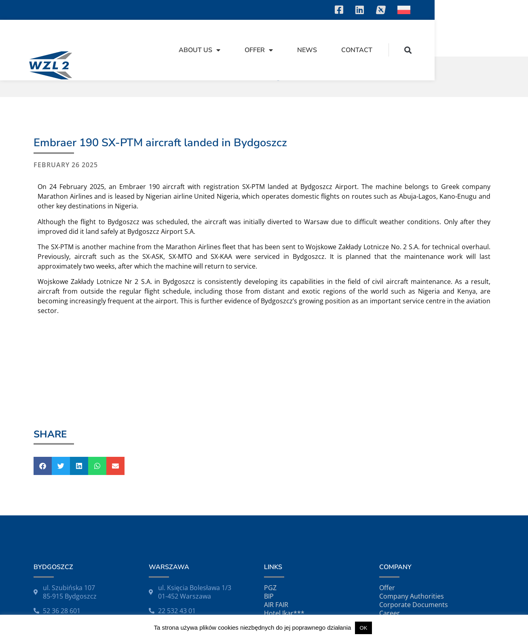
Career (389, 610)
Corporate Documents (413, 602)
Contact (450, 38)
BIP (269, 593)
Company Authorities (411, 593)
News (400, 38)
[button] (501, 37)
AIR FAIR (276, 602)
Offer (352, 38)
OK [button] (363, 628)
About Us (293, 38)
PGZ (270, 585)
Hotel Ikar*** (284, 610)
